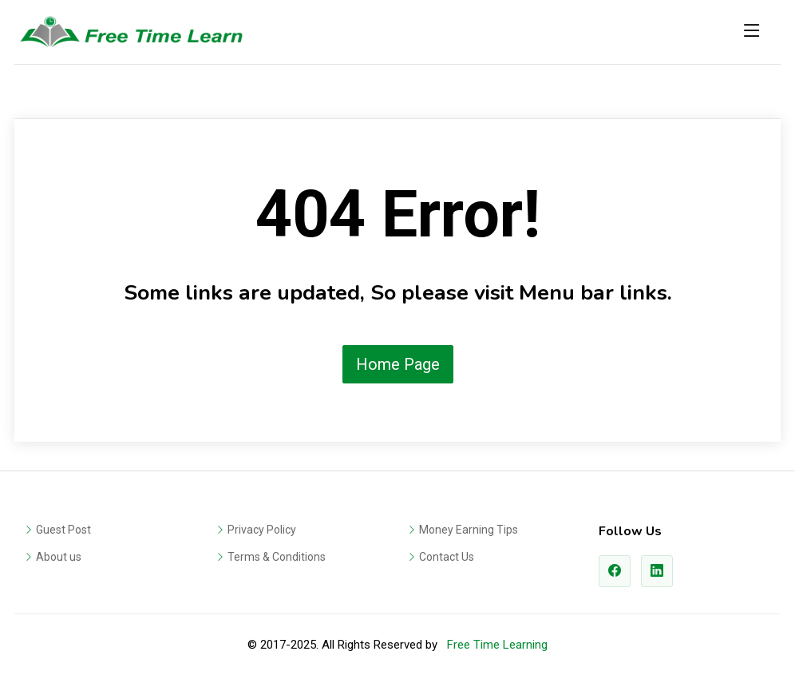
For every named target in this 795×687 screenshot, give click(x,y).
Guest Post (63, 529)
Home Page (398, 364)
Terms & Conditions (276, 556)
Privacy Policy (261, 529)
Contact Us (446, 556)
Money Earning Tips (468, 529)
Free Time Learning (497, 644)
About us (58, 556)
